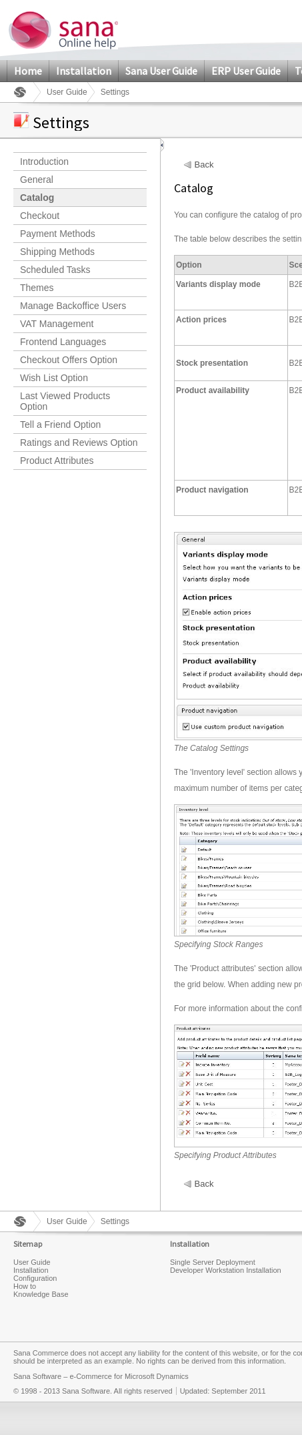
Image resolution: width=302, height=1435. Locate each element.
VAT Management (57, 323)
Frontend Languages (63, 341)
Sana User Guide (161, 70)
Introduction (44, 161)
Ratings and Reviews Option (79, 442)
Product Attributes (57, 460)
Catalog (37, 197)
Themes (37, 287)
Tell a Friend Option (60, 424)
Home (28, 70)
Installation (83, 70)
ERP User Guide (246, 70)
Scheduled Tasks (55, 269)
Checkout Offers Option (68, 359)
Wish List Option (54, 377)
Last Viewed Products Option (65, 401)
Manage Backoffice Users (73, 305)
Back (204, 165)
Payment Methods (57, 233)
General (36, 179)
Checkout (39, 215)
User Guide (67, 92)
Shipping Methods (57, 251)
